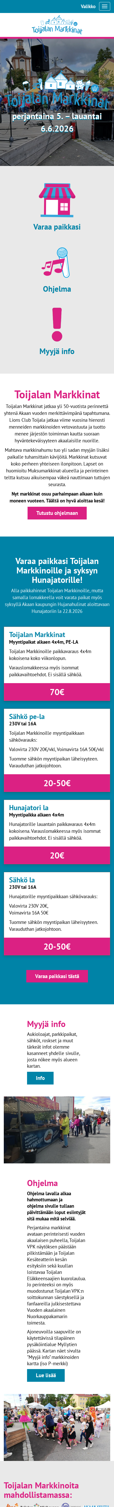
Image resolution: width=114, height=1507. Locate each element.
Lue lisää (46, 1375)
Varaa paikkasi (57, 227)
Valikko (88, 6)
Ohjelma (57, 289)
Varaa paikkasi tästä (57, 976)
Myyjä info (57, 351)
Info (40, 1078)
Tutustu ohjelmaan (57, 513)
